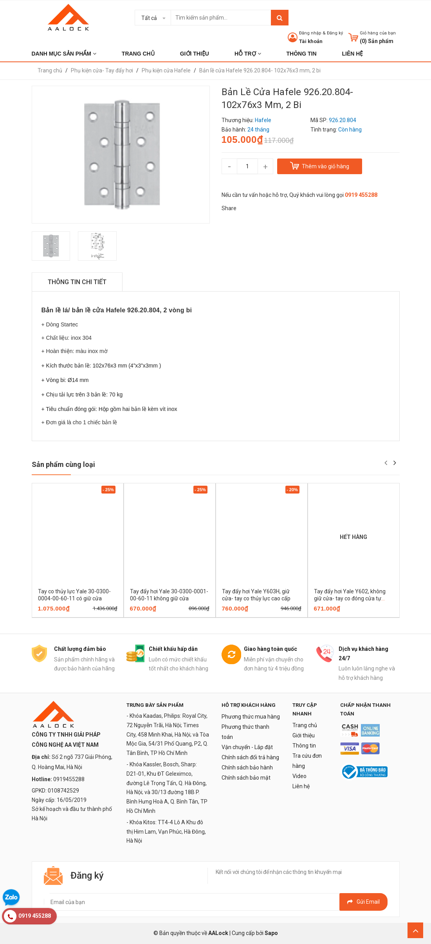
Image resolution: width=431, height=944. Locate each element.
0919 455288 (361, 195)
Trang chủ (304, 725)
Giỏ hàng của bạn (378, 33)
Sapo (271, 933)
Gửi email (363, 902)
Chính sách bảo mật (246, 778)
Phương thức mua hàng (251, 716)
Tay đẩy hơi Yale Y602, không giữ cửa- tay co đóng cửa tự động (350, 598)
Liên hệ (301, 786)
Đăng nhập (310, 33)
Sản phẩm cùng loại (63, 464)
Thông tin (304, 745)
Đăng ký (335, 33)
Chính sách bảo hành (247, 767)
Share (229, 208)
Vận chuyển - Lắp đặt (247, 747)
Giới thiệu (303, 735)
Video (299, 776)
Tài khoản (311, 41)
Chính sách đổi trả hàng (250, 757)
